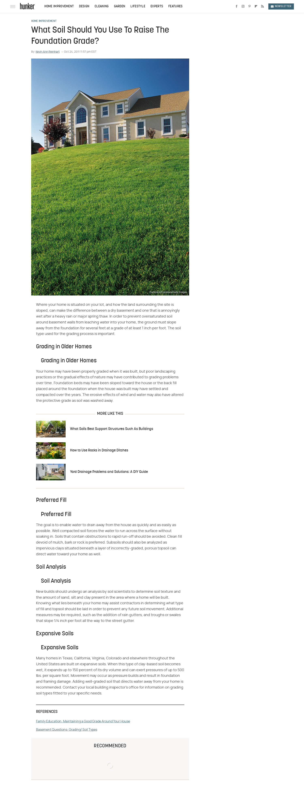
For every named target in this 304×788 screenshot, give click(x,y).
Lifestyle (137, 6)
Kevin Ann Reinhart (48, 51)
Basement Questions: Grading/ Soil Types (66, 729)
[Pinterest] (249, 6)
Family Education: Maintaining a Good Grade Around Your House (83, 721)
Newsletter (281, 6)
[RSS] (262, 6)
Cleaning (102, 6)
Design (84, 6)
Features (175, 6)
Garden (119, 6)
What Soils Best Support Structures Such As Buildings (111, 429)
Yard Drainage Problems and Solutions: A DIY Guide (109, 472)
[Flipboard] (256, 6)
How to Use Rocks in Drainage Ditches (99, 450)
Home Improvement (59, 6)
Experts (156, 6)
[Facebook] (236, 6)
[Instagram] (243, 6)
